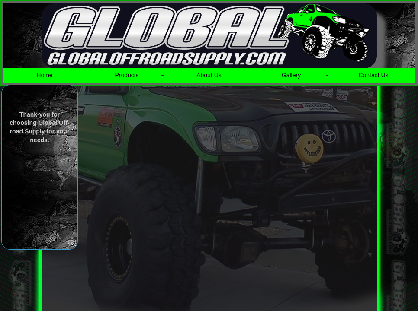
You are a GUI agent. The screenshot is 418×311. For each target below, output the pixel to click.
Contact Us (373, 75)
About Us (209, 75)
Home (44, 75)
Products (126, 75)
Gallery (291, 75)
